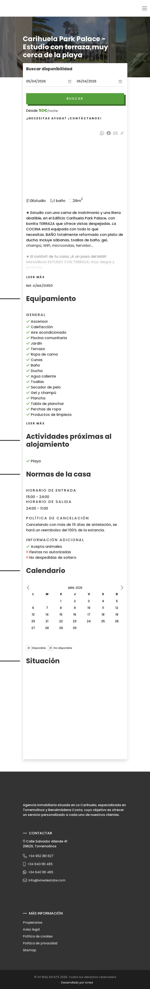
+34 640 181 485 (38, 864)
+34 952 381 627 (38, 856)
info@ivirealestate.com (44, 880)
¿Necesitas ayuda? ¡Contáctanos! (64, 118)
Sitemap (29, 950)
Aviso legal (31, 929)
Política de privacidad (40, 943)
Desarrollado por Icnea (77, 982)
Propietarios (32, 922)
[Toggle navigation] (144, 8)
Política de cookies (38, 936)
